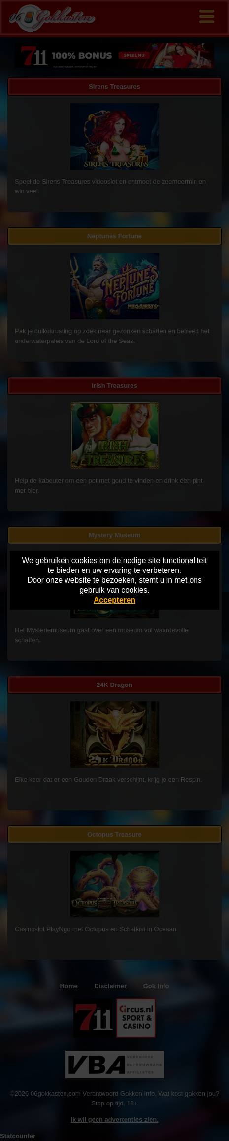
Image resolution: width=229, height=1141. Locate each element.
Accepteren (114, 600)
